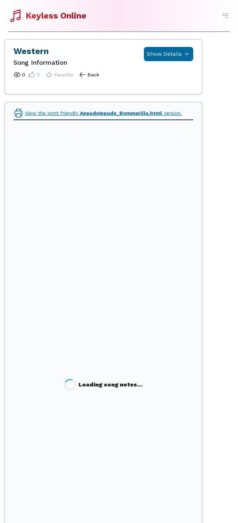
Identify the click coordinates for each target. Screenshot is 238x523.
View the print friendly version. (97, 113)
